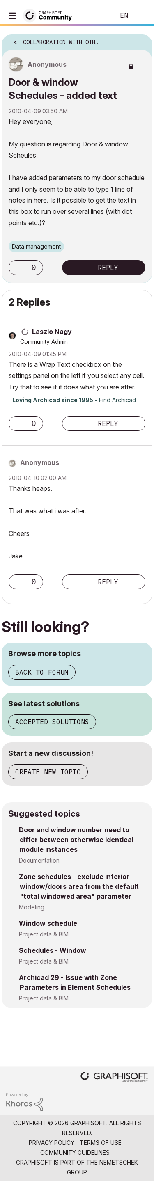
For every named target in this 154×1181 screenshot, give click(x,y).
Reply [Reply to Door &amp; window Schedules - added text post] (108, 267)
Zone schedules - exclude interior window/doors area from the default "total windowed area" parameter (79, 886)
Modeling (31, 907)
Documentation (39, 860)
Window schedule (48, 923)
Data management (36, 246)
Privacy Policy (51, 1142)
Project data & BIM (44, 934)
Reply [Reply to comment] (108, 423)
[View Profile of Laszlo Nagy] (52, 331)
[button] (17, 268)
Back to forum (42, 672)
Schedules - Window (52, 950)
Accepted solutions (52, 722)
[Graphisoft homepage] (114, 1078)
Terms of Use (101, 1142)
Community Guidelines (75, 1152)
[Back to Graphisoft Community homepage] (50, 14)
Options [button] (141, 40)
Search (96, 15)
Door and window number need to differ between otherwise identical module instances (76, 840)
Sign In (141, 15)
